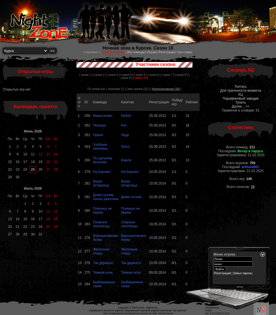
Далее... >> (241, 106)
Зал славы (184, 52)
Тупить (240, 102)
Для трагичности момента (240, 91)
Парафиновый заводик (240, 98)
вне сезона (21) (138, 89)
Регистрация (167, 52)
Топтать (240, 87)
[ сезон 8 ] (181, 74)
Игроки (151, 52)
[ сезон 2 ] (99, 74)
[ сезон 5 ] (140, 74)
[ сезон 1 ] (86, 74)
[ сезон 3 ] (113, 74)
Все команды (136, 52)
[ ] (140, 78)
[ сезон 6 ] (154, 74)
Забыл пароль (242, 273)
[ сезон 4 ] (126, 74)
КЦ (240, 95)
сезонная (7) (116, 89)
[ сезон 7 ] (167, 74)
